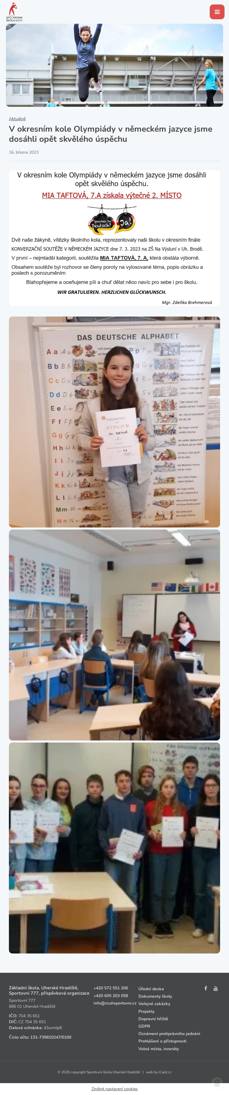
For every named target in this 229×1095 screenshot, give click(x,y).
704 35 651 (29, 1016)
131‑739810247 (45, 1037)
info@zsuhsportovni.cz (115, 1003)
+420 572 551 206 (111, 988)
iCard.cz (165, 1072)
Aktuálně (17, 119)
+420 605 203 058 (111, 996)
